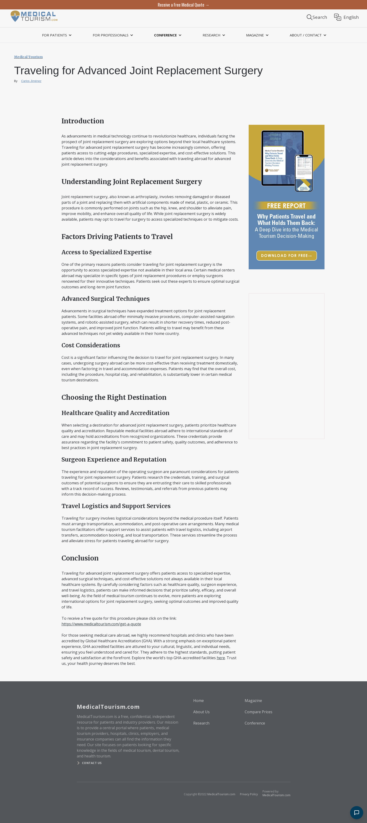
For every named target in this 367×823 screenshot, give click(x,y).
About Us (201, 711)
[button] (56, 35)
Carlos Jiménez (31, 81)
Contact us (92, 763)
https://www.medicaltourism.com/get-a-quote (101, 624)
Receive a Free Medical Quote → (183, 5)
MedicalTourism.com (221, 794)
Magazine (253, 700)
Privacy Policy (249, 794)
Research (201, 723)
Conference (255, 723)
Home (198, 700)
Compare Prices (258, 711)
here (221, 657)
